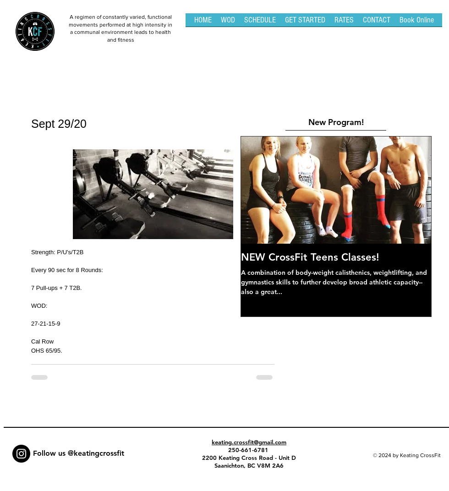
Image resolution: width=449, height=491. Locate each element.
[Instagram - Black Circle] (21, 454)
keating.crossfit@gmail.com (249, 442)
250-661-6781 (249, 449)
